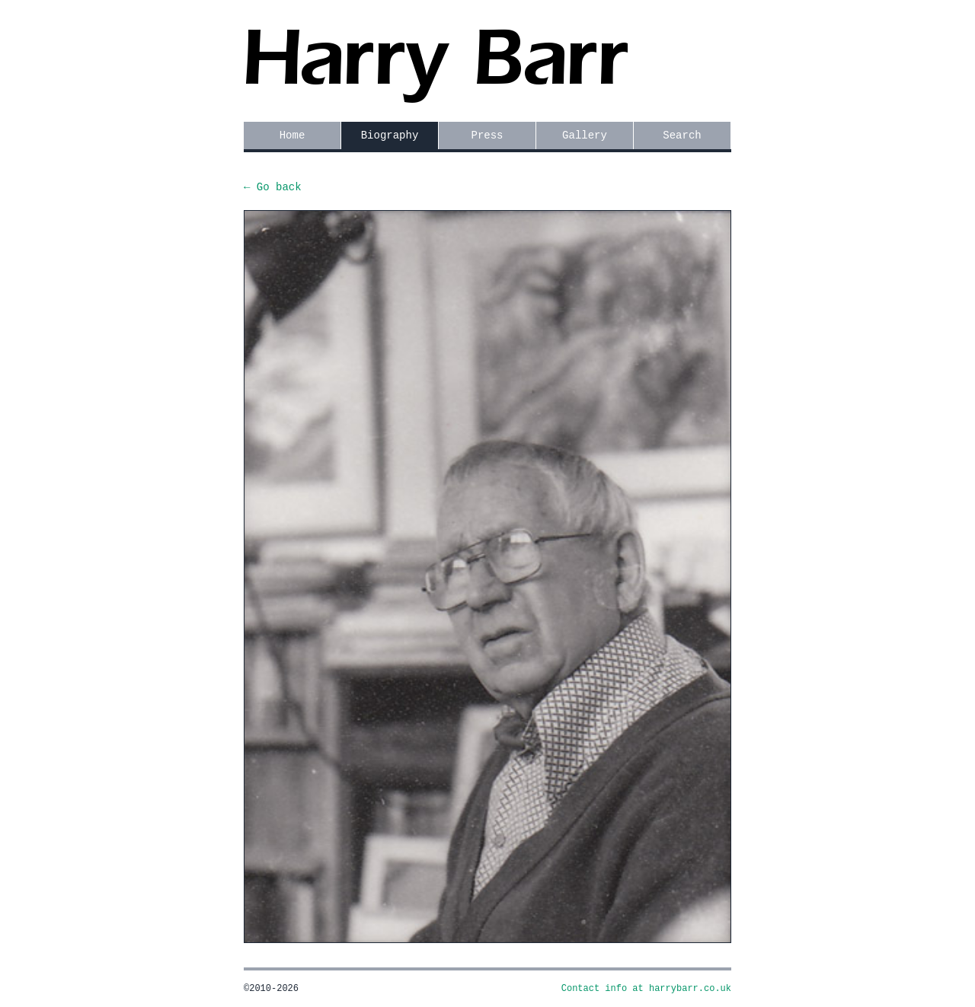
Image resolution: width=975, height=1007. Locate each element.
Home (292, 135)
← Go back (273, 187)
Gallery (584, 135)
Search (682, 135)
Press (487, 135)
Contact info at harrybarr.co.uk (646, 988)
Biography (390, 135)
